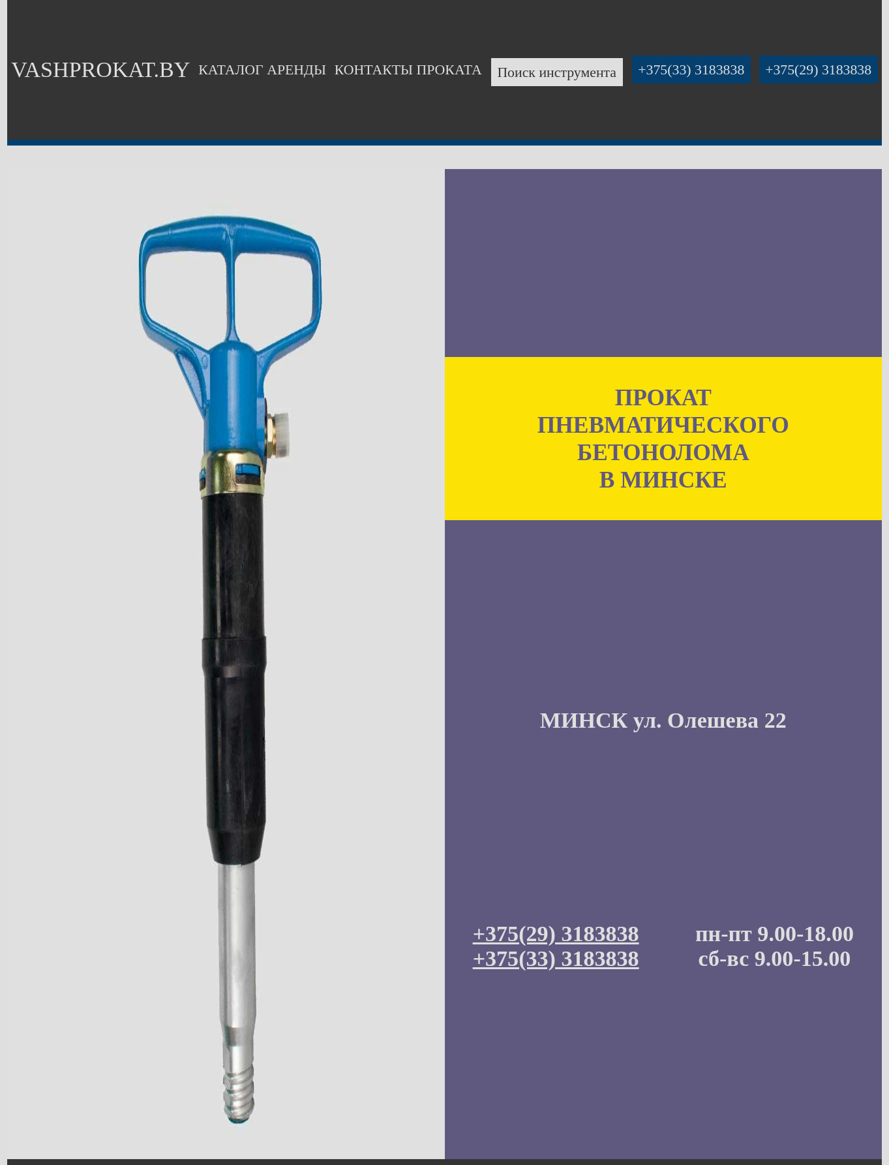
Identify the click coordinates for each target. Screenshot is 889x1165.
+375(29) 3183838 (818, 70)
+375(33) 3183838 (691, 70)
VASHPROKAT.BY (100, 69)
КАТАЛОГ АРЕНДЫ (262, 70)
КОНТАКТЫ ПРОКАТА (408, 70)
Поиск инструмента (556, 72)
